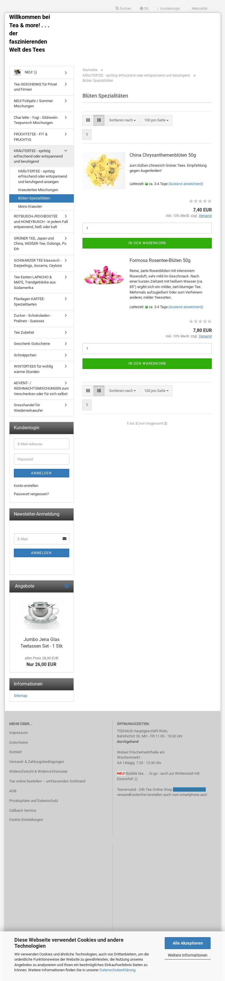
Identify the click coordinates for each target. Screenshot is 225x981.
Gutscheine (18, 742)
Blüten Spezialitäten (34, 198)
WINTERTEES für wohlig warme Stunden (33, 369)
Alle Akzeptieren (188, 943)
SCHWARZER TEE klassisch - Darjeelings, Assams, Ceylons (38, 263)
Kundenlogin (168, 9)
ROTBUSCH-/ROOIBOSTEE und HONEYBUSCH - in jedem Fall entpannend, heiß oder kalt (41, 221)
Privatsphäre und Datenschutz (33, 801)
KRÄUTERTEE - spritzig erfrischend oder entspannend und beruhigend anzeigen (42, 176)
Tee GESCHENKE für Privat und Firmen (35, 87)
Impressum (18, 733)
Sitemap (20, 696)
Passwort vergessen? (31, 494)
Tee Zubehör (24, 332)
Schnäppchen (25, 355)
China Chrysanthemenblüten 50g (163, 155)
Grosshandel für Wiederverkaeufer (28, 408)
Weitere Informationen (187, 955)
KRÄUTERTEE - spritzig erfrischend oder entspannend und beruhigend (38, 156)
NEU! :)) (25, 72)
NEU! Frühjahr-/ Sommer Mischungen (33, 103)
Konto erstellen (26, 485)
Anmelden (41, 473)
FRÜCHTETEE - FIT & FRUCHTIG (30, 137)
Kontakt (15, 752)
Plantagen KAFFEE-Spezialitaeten (29, 301)
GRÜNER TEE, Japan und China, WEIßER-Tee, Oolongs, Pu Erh (40, 243)
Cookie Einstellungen (26, 819)
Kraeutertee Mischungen (38, 190)
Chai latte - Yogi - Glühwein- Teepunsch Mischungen (36, 120)
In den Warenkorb (147, 243)
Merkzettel (198, 9)
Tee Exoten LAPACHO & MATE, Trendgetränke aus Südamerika (35, 282)
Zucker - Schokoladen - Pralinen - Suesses (32, 318)
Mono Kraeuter (30, 206)
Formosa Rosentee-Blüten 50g (160, 260)
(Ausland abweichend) (185, 184)
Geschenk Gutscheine (32, 343)
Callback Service (22, 810)
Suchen (123, 9)
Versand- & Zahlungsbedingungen (36, 761)
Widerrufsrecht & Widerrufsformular (38, 771)
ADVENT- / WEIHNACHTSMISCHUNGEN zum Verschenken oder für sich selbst (41, 388)
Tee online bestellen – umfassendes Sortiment (47, 781)
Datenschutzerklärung (117, 970)
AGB (12, 791)
